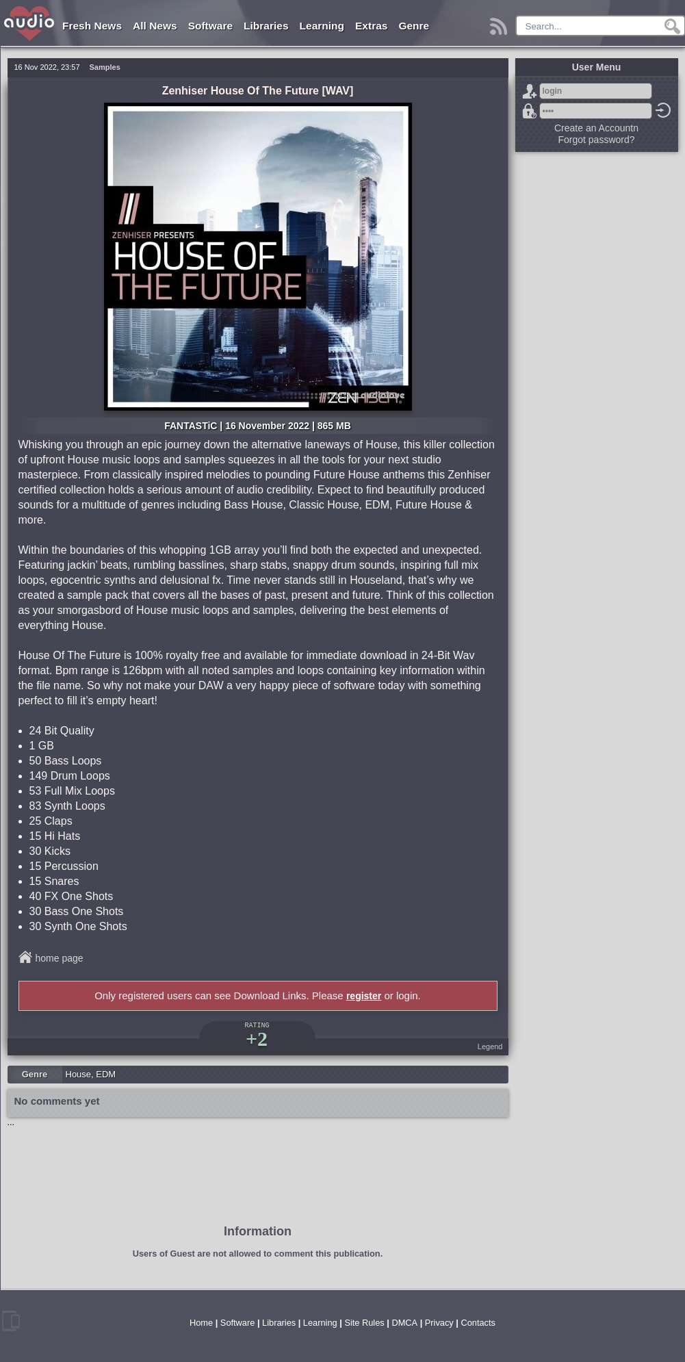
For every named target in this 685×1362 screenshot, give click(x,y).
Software (210, 25)
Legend (490, 1046)
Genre (413, 25)
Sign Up (529, 91)
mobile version (11, 1321)
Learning (322, 25)
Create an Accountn (596, 128)
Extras (371, 25)
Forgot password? (529, 110)
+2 (257, 1038)
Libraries (266, 25)
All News (155, 25)
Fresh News (92, 25)
